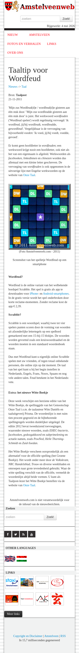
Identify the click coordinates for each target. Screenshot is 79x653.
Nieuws (12, 86)
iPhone (34, 293)
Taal (24, 86)
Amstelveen (51, 636)
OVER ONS (15, 52)
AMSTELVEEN (39, 34)
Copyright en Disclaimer (27, 636)
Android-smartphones (56, 293)
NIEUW (12, 34)
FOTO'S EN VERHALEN (24, 43)
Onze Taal (29, 175)
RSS (63, 636)
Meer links (13, 614)
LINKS (51, 43)
